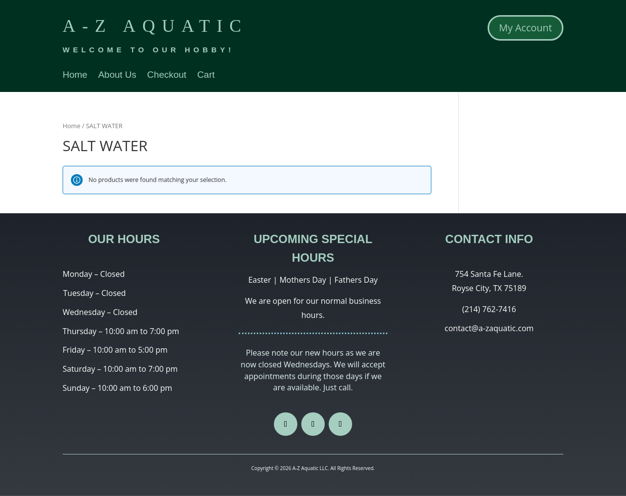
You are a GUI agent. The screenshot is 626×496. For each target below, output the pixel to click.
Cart (206, 75)
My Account (525, 27)
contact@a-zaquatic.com (489, 328)
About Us (117, 75)
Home (75, 75)
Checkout (166, 75)
